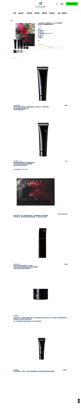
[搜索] (56, 3)
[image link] (40, 5)
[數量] (59, 41)
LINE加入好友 (72, 4)
